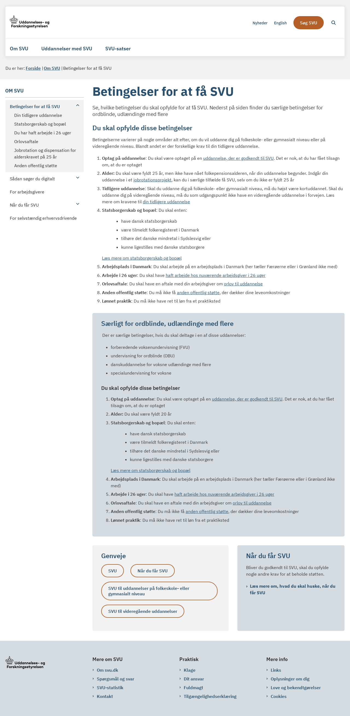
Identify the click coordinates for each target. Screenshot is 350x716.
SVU (112, 570)
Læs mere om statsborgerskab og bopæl (142, 258)
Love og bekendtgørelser (296, 687)
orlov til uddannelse (243, 283)
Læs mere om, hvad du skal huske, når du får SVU (293, 589)
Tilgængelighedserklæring (210, 696)
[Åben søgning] (333, 22)
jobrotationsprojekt (152, 179)
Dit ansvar (194, 679)
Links (276, 670)
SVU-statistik (110, 687)
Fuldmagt (193, 687)
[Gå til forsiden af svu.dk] (29, 22)
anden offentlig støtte (198, 292)
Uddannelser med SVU (66, 48)
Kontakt (105, 696)
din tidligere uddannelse (166, 201)
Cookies (279, 696)
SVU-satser (118, 48)
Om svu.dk (107, 670)
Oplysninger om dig (290, 679)
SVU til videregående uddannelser (142, 611)
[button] (76, 105)
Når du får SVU (153, 570)
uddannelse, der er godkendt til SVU (238, 158)
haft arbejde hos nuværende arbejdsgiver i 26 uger (216, 275)
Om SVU (19, 48)
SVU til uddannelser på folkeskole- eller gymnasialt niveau (148, 590)
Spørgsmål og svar (115, 679)
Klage (190, 670)
